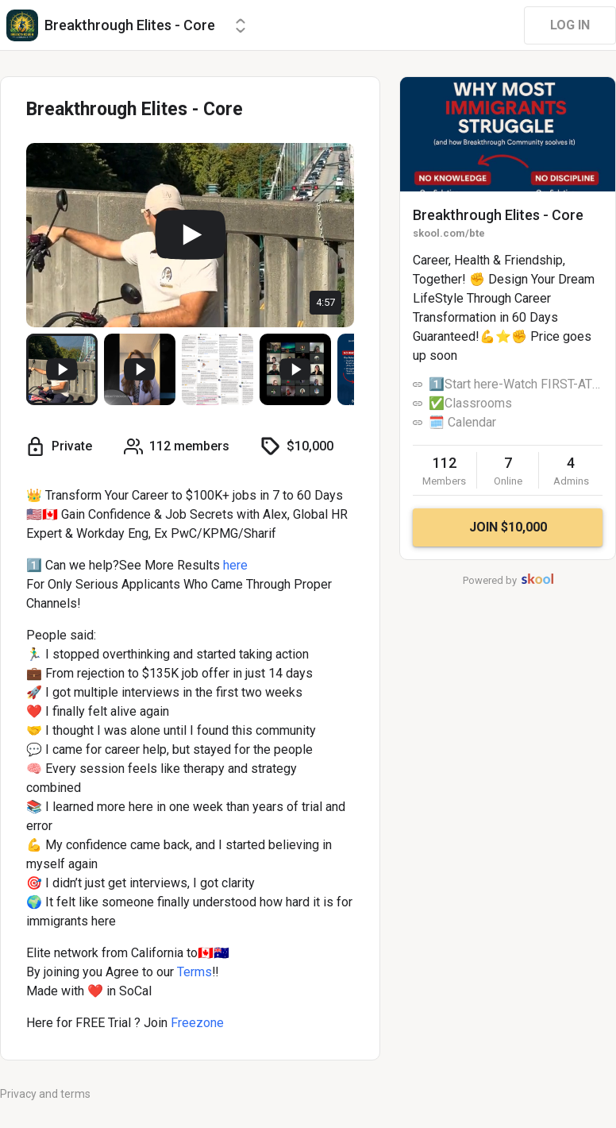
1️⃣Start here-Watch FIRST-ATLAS (516, 384)
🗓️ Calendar (462, 422)
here (235, 565)
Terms (194, 971)
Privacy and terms (45, 1093)
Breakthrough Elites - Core (498, 215)
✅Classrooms (470, 403)
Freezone (197, 1022)
